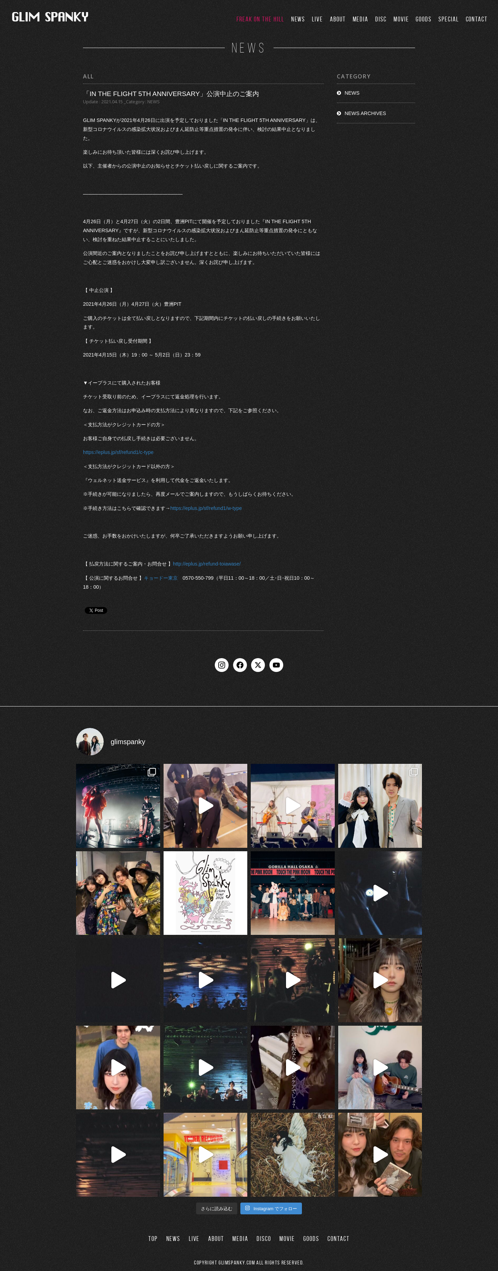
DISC (381, 19)
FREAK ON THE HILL (260, 19)
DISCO (264, 1238)
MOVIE (401, 19)
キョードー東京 (161, 578)
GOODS (424, 19)
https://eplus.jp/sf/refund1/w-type (206, 508)
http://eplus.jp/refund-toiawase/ (207, 564)
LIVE (317, 19)
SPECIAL (449, 19)
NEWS (298, 19)
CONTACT (477, 19)
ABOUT (338, 19)
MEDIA (361, 19)
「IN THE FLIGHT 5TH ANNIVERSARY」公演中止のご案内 (171, 93)
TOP (153, 1238)
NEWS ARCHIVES (365, 113)
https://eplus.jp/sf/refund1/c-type (118, 452)
